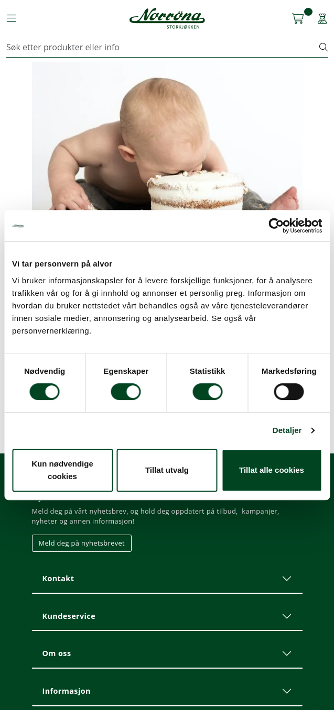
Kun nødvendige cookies (62, 470)
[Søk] (163, 47)
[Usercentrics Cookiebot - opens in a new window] (276, 226)
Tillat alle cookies (271, 469)
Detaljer (287, 430)
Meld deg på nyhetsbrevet (82, 543)
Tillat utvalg (167, 469)
